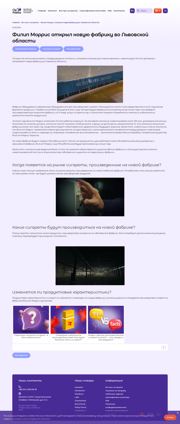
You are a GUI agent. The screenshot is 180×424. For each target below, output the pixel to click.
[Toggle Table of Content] (162, 347)
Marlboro (79, 394)
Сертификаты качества (93, 11)
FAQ (110, 11)
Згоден (170, 417)
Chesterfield (80, 401)
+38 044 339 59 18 (28, 389)
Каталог (52, 11)
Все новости (21, 355)
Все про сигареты (30, 22)
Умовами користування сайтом (31, 419)
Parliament (80, 391)
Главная (42, 11)
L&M (77, 397)
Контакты (119, 11)
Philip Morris (80, 407)
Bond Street (80, 404)
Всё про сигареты (68, 11)
